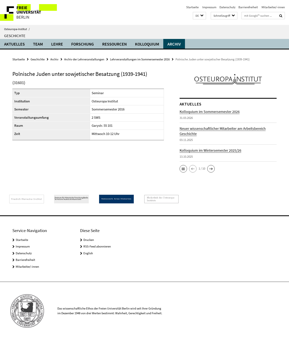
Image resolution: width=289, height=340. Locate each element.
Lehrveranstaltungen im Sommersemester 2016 (140, 59)
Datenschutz (227, 7)
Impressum (209, 7)
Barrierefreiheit (248, 7)
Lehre (57, 44)
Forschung (82, 44)
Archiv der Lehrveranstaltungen (84, 59)
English (88, 253)
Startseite (192, 7)
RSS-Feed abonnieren (97, 246)
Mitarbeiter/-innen (273, 7)
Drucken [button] (88, 240)
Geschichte (14, 35)
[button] (199, 16)
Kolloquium (147, 44)
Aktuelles (14, 44)
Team (38, 44)
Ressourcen (114, 44)
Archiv (174, 44)
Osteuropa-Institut (17, 29)
